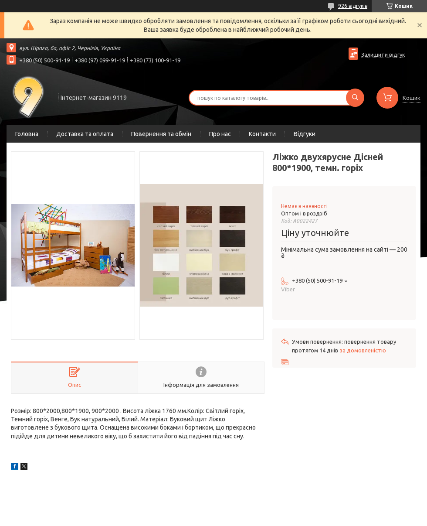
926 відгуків (352, 6)
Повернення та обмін (161, 134)
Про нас (220, 134)
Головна (26, 134)
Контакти (262, 134)
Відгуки (304, 134)
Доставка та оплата (84, 134)
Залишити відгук (383, 54)
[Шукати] (355, 98)
